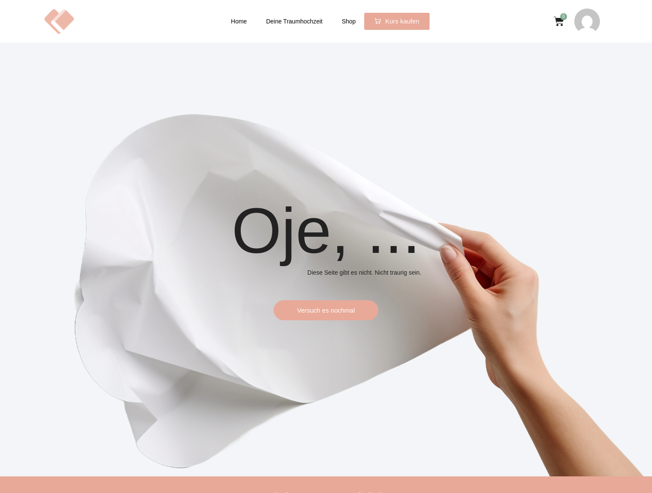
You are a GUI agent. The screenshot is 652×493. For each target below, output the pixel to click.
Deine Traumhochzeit (294, 21)
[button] (397, 21)
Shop (349, 21)
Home (239, 21)
